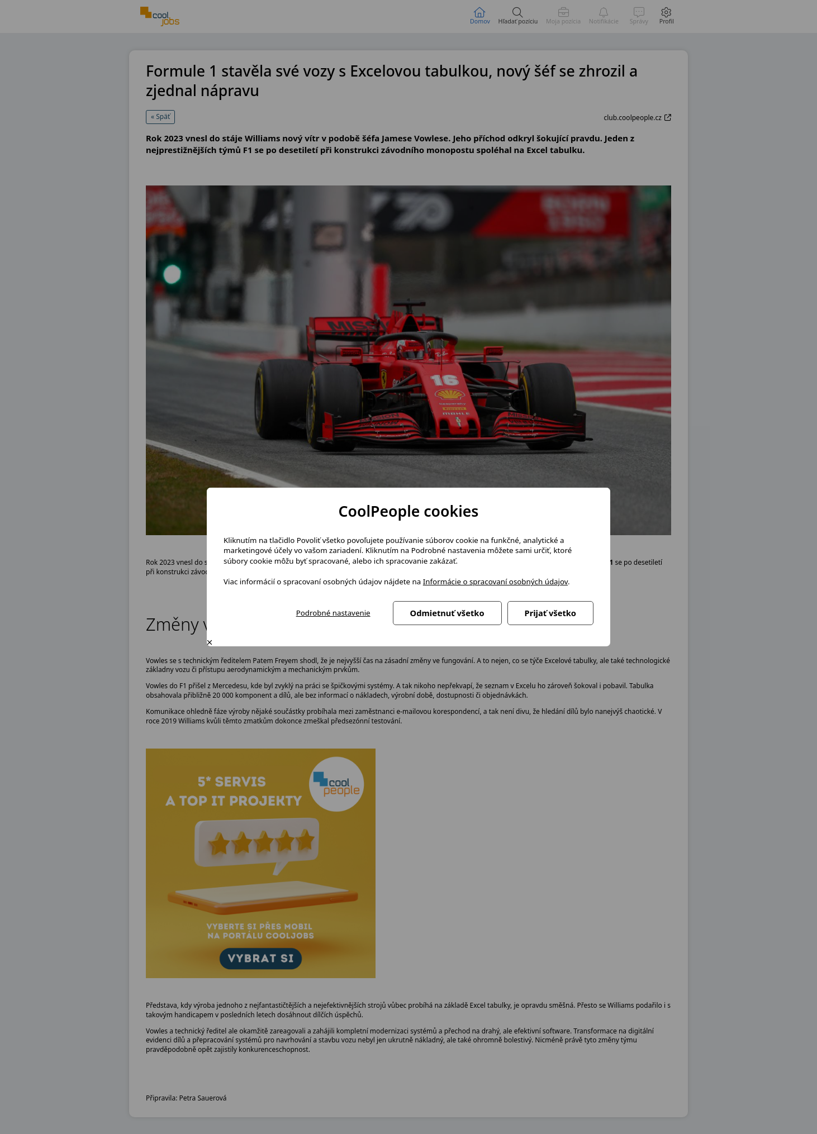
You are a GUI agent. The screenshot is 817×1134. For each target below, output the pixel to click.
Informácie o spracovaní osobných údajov (495, 581)
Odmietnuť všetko (447, 612)
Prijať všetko (550, 612)
